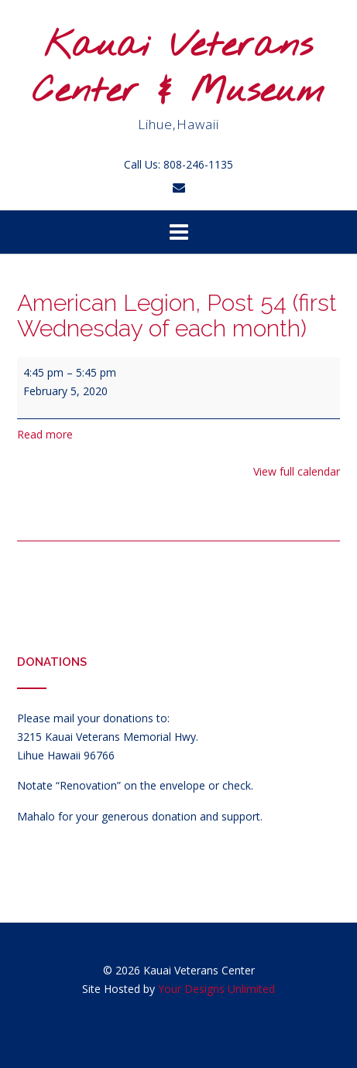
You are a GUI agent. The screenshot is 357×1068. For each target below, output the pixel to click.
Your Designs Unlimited (216, 988)
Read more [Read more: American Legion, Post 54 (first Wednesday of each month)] (45, 434)
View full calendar (296, 471)
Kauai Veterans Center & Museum (178, 69)
